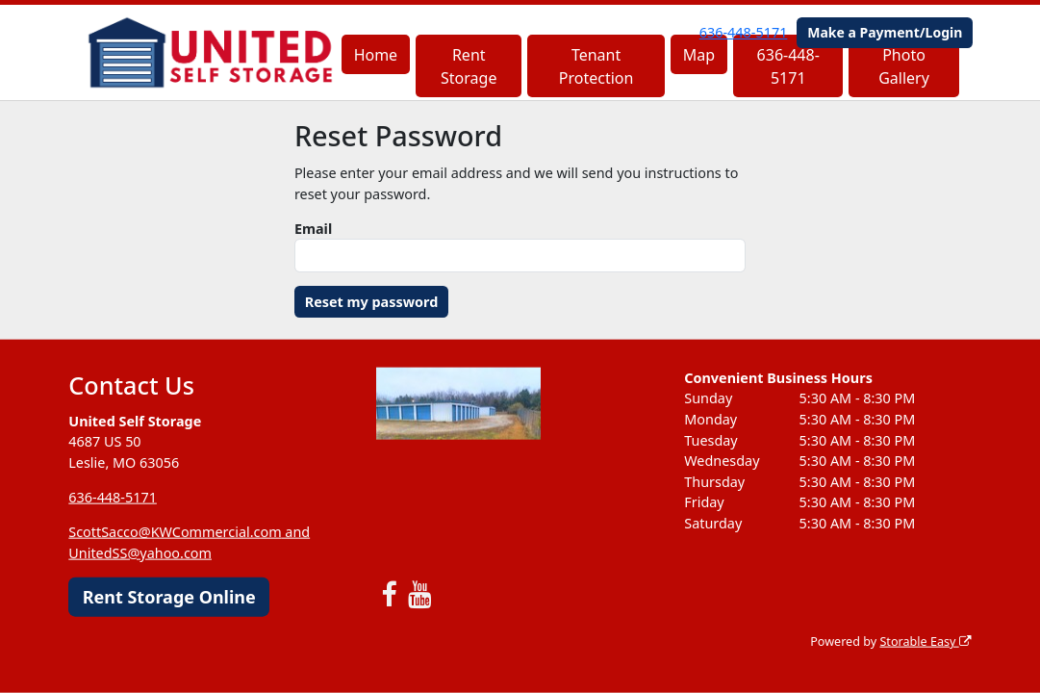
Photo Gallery (903, 66)
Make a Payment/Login (884, 32)
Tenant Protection (596, 66)
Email (313, 228)
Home (376, 54)
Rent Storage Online (169, 595)
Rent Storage (468, 66)
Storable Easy (925, 641)
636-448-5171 (743, 32)
